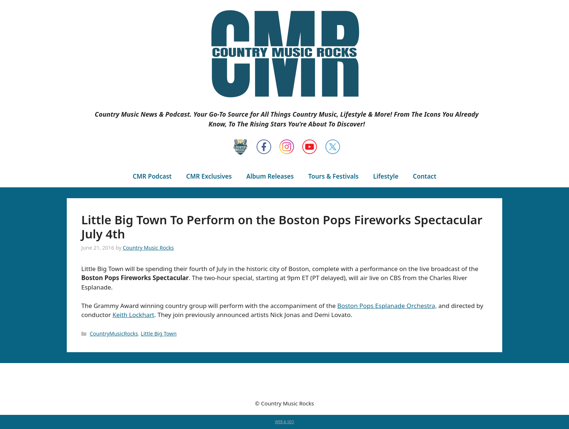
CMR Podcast (152, 176)
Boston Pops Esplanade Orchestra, (387, 305)
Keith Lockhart (133, 315)
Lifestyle (385, 176)
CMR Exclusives (209, 176)
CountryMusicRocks (114, 333)
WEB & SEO (284, 421)
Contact (424, 176)
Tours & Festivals (333, 176)
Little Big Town (159, 333)
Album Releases (270, 176)
